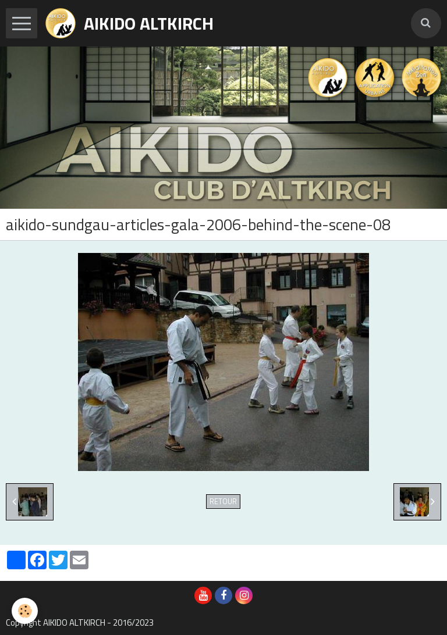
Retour (223, 501)
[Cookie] (25, 611)
